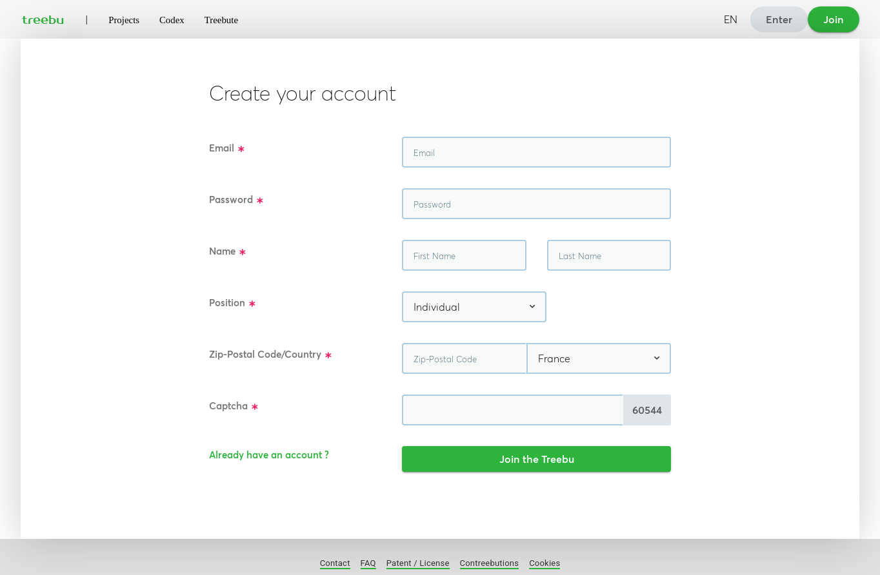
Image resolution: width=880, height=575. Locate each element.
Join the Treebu (536, 459)
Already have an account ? (269, 455)
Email (227, 148)
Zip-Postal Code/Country (270, 355)
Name (227, 251)
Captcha (234, 406)
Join (833, 19)
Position (232, 303)
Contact (335, 563)
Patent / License (418, 563)
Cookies (544, 563)
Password (236, 200)
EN (730, 19)
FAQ (368, 563)
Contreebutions (489, 563)
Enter (779, 19)
